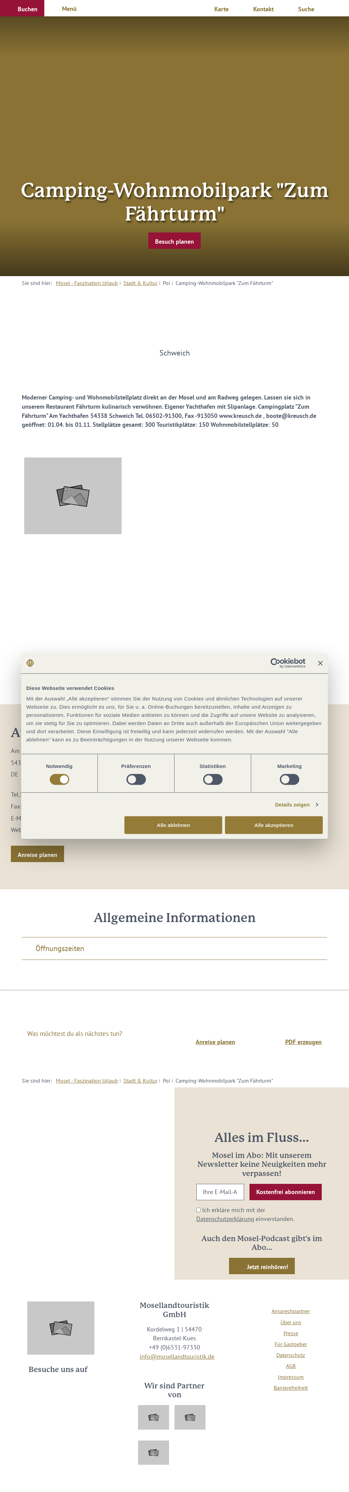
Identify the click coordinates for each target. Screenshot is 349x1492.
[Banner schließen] (320, 663)
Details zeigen (292, 804)
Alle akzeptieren (273, 825)
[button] (22, 8)
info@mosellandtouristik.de (177, 1356)
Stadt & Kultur (140, 283)
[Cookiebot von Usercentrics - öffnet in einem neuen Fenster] (275, 663)
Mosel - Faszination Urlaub (87, 283)
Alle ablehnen (173, 825)
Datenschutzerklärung (225, 1219)
